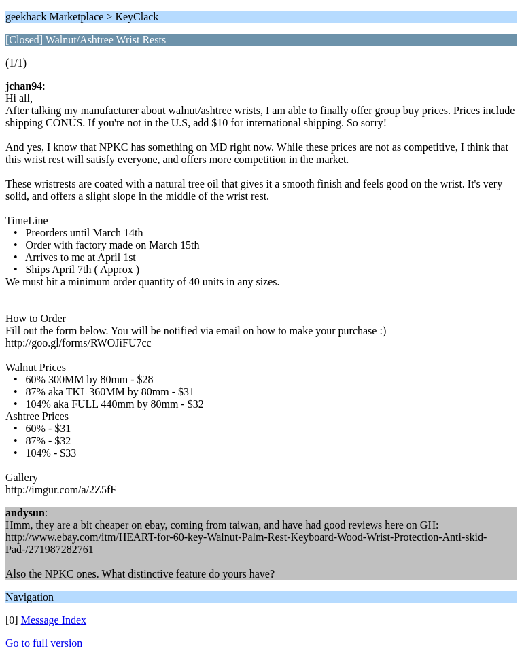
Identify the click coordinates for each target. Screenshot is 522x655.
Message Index (53, 620)
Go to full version (43, 643)
